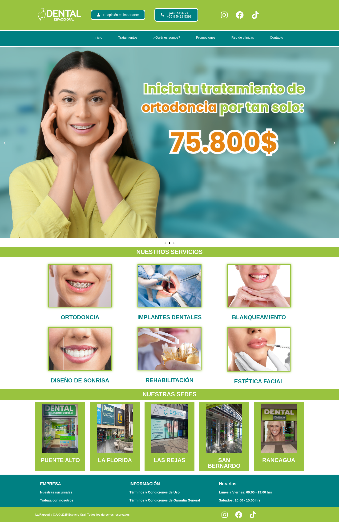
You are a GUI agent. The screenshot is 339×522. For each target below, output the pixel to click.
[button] (4, 143)
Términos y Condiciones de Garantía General (164, 500)
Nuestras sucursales (56, 492)
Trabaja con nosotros (56, 500)
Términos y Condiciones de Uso (154, 492)
